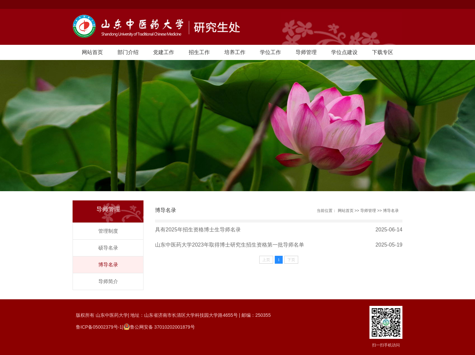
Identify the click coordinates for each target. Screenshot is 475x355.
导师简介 (108, 281)
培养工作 (234, 52)
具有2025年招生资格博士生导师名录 (198, 229)
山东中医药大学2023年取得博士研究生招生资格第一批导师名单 (229, 245)
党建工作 (163, 52)
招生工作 (199, 52)
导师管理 (306, 52)
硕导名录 (108, 248)
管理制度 (108, 231)
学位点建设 (344, 52)
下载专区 (382, 52)
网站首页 (92, 52)
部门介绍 (128, 52)
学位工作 (270, 52)
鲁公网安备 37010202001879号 (162, 327)
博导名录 (108, 264)
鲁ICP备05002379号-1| (99, 327)
